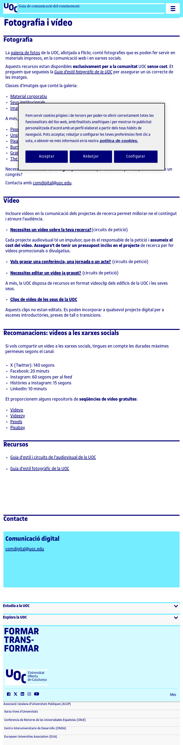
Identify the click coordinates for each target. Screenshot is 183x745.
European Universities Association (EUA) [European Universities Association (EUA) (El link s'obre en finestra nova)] (30, 736)
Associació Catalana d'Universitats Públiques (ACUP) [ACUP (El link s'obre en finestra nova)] (37, 704)
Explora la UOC (15, 617)
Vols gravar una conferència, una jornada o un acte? (60, 261)
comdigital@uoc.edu (52, 182)
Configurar (135, 156)
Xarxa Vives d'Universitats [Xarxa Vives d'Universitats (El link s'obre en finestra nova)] (20, 711)
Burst (15, 147)
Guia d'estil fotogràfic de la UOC (83, 71)
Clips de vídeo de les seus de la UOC (43, 299)
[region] (91, 136)
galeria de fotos (25, 52)
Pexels (16, 129)
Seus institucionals (27, 102)
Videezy (17, 415)
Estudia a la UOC (16, 606)
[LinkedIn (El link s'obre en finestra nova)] (23, 694)
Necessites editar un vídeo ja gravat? (45, 273)
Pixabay (17, 141)
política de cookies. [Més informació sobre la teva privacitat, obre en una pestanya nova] (119, 141)
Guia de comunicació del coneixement (49, 6)
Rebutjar (91, 156)
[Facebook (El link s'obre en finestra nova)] (10, 694)
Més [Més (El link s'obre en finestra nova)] (173, 695)
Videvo (16, 409)
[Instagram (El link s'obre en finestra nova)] (30, 694)
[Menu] (173, 8)
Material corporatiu (28, 96)
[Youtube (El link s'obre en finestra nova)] (37, 694)
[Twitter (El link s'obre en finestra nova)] (17, 694)
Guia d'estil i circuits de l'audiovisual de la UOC (53, 457)
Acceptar (47, 156)
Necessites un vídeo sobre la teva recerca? (51, 229)
